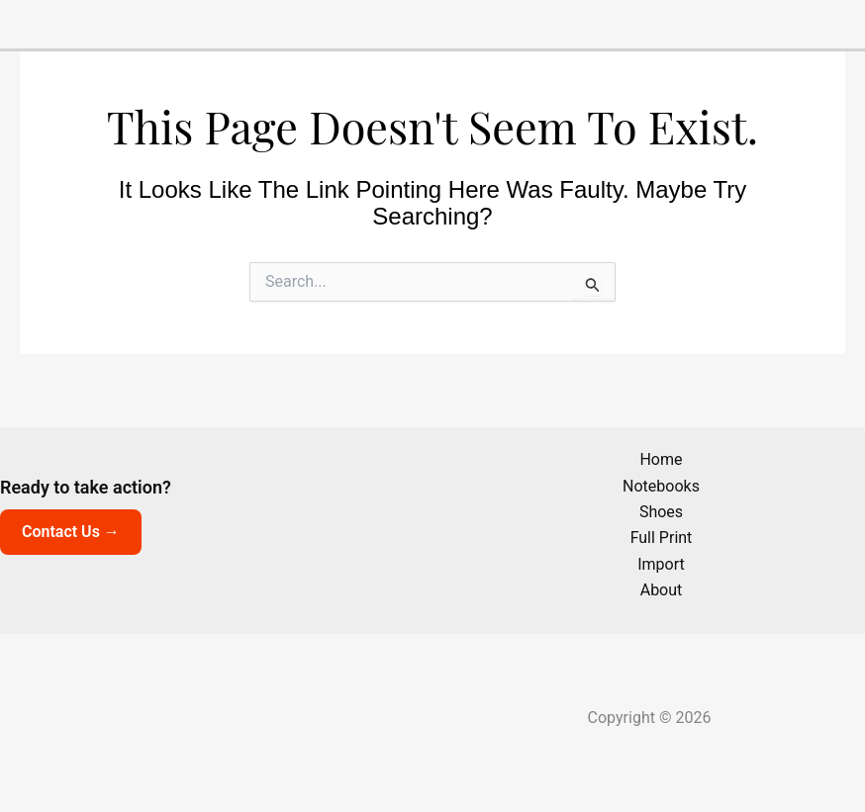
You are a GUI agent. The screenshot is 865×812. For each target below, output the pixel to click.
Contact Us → (71, 531)
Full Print (661, 537)
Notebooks (661, 486)
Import (661, 564)
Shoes (661, 511)
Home (660, 459)
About (661, 590)
